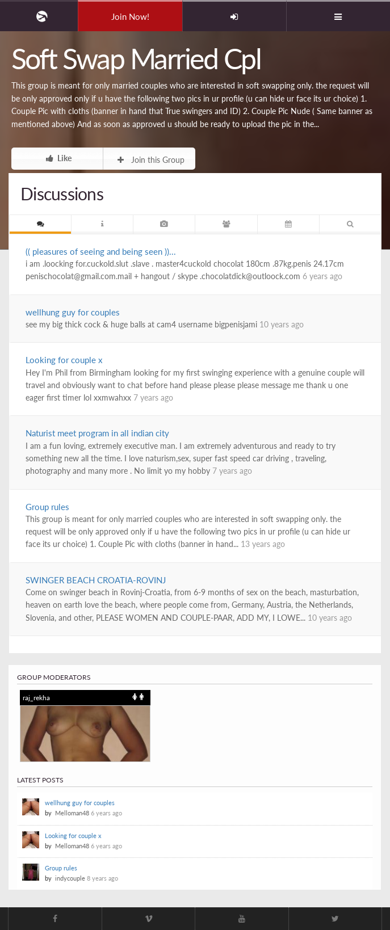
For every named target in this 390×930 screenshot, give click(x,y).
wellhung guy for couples (73, 312)
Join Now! (130, 16)
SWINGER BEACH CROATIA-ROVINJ (96, 580)
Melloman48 (72, 813)
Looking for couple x (64, 360)
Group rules (47, 507)
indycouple (70, 878)
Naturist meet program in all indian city (97, 433)
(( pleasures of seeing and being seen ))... (101, 251)
